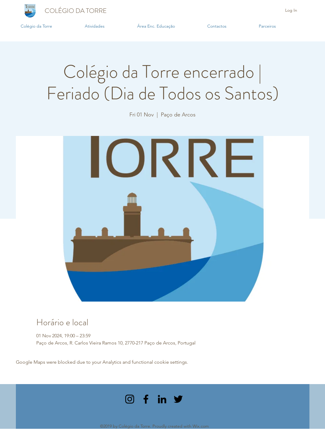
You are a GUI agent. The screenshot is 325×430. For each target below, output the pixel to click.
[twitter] (178, 399)
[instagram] (130, 399)
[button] (108, 26)
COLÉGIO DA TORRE (76, 10)
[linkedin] (162, 399)
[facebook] (146, 399)
